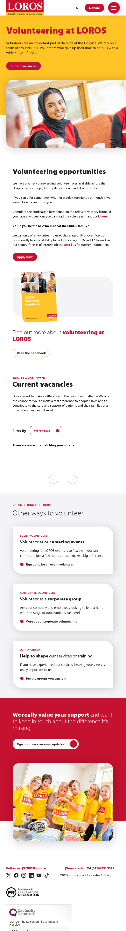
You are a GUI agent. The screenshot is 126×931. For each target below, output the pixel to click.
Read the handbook (31, 353)
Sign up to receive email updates (47, 744)
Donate (94, 8)
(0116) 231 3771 (103, 868)
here (103, 216)
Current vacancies (23, 66)
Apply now (25, 257)
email (67, 244)
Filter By (19, 431)
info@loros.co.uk (71, 868)
